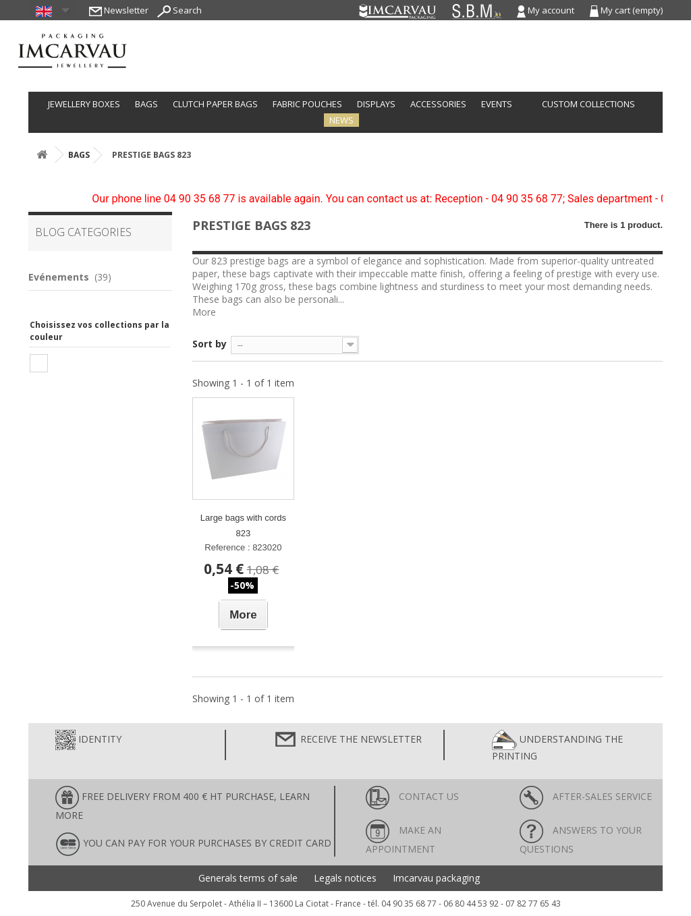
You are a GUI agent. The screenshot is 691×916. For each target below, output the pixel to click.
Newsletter (118, 10)
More (204, 312)
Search (179, 10)
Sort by (209, 343)
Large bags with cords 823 (243, 525)
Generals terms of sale (248, 878)
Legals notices (345, 878)
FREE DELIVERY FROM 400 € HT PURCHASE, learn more (182, 804)
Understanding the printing (557, 746)
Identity (88, 740)
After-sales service (586, 796)
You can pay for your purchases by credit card (193, 844)
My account (546, 10)
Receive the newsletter (347, 740)
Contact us (412, 796)
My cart (626, 10)
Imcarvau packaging (436, 878)
